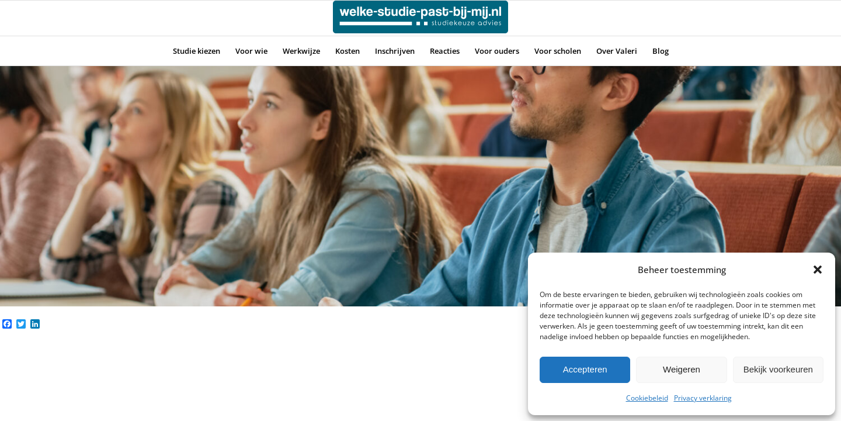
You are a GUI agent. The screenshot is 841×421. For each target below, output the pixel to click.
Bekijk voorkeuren (778, 369)
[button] (817, 269)
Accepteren (585, 369)
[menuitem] (196, 50)
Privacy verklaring (703, 398)
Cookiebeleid (647, 398)
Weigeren (681, 369)
